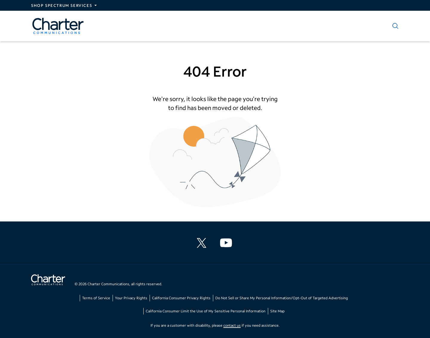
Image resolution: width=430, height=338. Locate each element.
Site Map (277, 311)
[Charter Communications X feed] (203, 243)
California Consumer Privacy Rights (181, 298)
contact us (232, 325)
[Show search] (394, 26)
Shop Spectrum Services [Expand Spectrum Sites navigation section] (61, 5)
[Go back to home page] (48, 280)
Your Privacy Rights (131, 298)
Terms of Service (96, 298)
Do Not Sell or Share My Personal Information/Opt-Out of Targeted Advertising (281, 298)
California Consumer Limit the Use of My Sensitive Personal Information (205, 311)
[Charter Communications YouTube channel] (227, 243)
